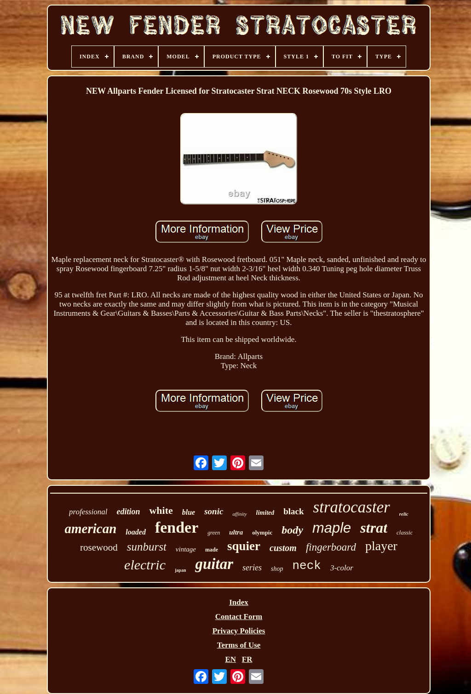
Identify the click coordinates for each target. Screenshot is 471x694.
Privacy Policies (239, 630)
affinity (239, 514)
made (211, 549)
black (293, 511)
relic (403, 514)
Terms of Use (239, 645)
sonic (213, 511)
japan (180, 570)
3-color (341, 567)
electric (145, 564)
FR (247, 659)
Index (238, 602)
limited (265, 512)
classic (404, 532)
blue (188, 512)
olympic (262, 532)
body (292, 530)
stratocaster (351, 507)
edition (128, 511)
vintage (186, 549)
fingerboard (331, 547)
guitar (214, 564)
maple (331, 528)
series (252, 567)
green (213, 532)
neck (306, 566)
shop (277, 568)
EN (230, 659)
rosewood (99, 547)
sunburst (147, 546)
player (381, 546)
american (91, 528)
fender (176, 527)
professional (88, 511)
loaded (136, 532)
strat (373, 527)
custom (283, 548)
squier (243, 546)
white (160, 510)
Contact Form (238, 616)
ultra (236, 532)
